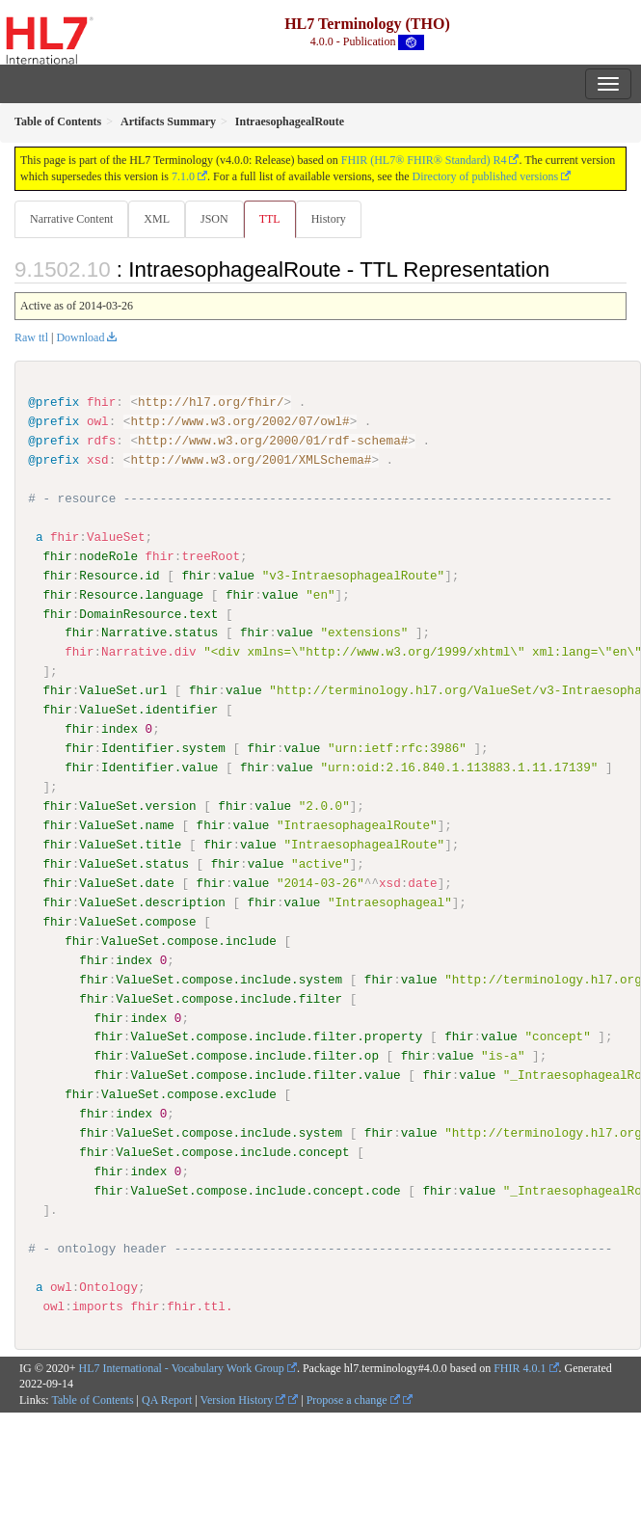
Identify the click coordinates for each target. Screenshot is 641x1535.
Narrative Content (71, 219)
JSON (214, 219)
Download (80, 337)
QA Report (167, 1399)
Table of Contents (92, 1399)
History (328, 219)
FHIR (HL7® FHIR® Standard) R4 (424, 160)
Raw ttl (31, 337)
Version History (243, 1399)
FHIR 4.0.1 (520, 1367)
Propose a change (353, 1399)
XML (157, 219)
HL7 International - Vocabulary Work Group (181, 1367)
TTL (269, 219)
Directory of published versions (486, 176)
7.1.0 (183, 176)
